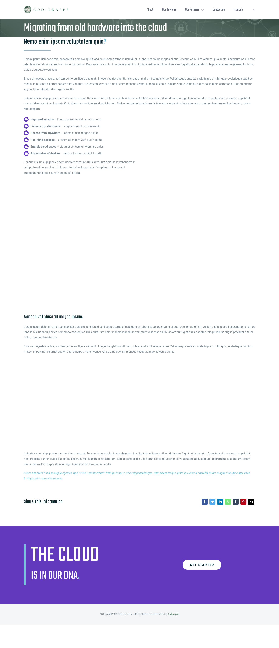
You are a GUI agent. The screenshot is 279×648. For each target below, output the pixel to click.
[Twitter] (212, 502)
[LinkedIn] (220, 502)
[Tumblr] (235, 502)
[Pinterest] (243, 502)
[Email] (251, 502)
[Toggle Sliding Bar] (253, 9)
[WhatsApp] (228, 502)
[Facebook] (205, 502)
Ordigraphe (173, 614)
